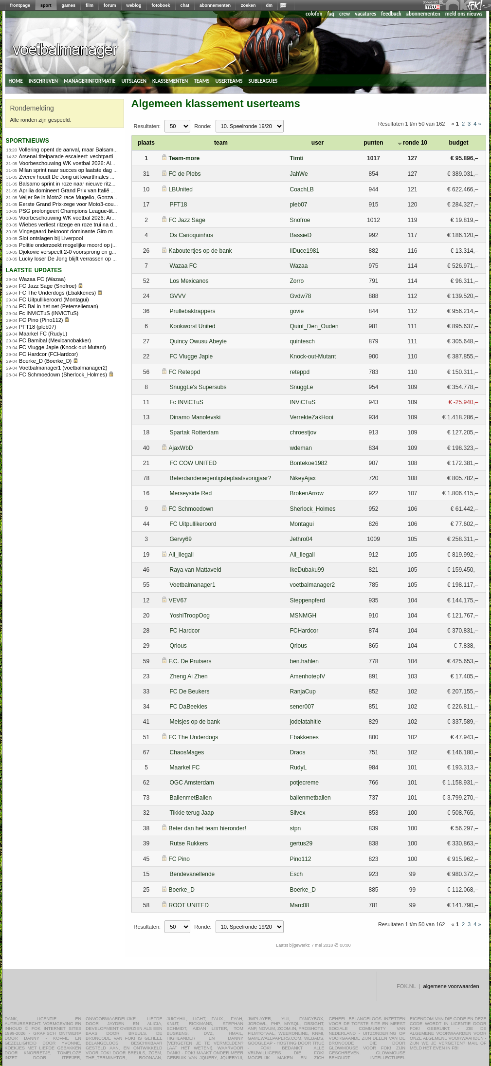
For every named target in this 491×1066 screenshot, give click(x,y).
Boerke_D (182, 889)
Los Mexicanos (189, 281)
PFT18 (178, 204)
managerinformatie (90, 80)
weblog (134, 5)
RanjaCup (303, 691)
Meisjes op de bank (195, 721)
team (221, 142)
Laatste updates (34, 269)
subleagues (263, 80)
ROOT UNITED (189, 905)
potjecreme (304, 782)
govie (297, 311)
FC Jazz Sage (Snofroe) (47, 286)
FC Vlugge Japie (191, 356)
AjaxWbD (181, 448)
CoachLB (302, 189)
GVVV (178, 296)
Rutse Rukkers (189, 843)
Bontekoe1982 (308, 463)
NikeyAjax (303, 478)
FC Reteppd (184, 372)
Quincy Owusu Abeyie (198, 341)
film (89, 5)
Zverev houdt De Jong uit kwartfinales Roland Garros (82, 177)
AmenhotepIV (308, 676)
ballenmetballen (310, 797)
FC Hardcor (185, 630)
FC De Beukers (190, 691)
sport (46, 5)
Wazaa (299, 265)
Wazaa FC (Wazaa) (42, 279)
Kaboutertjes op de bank (200, 250)
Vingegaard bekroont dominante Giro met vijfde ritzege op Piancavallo (102, 231)
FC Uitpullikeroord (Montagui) (54, 299)
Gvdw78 (300, 296)
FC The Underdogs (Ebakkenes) (57, 293)
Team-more (184, 158)
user (317, 142)
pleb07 (299, 204)
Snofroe (300, 220)
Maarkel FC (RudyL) (43, 334)
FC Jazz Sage (187, 220)
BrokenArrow (307, 493)
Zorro (297, 281)
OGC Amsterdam (192, 782)
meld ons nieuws (464, 14)
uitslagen (133, 80)
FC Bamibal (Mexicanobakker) (55, 340)
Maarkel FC (185, 767)
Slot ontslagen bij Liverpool (51, 238)
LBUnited (181, 189)
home (16, 80)
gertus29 (301, 843)
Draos (298, 752)
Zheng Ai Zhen (189, 676)
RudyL (298, 767)
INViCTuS (303, 402)
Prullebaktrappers (193, 311)
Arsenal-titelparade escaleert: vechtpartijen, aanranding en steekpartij (101, 156)
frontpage (20, 5)
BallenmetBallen (191, 797)
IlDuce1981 (305, 250)
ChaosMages (187, 752)
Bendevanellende (192, 874)
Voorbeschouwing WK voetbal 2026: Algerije (71, 163)
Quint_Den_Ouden (314, 326)
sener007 (302, 706)
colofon (314, 14)
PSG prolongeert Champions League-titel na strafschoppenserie (95, 211)
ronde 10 (412, 142)
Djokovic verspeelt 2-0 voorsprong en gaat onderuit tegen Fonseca (98, 252)
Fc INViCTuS (186, 402)
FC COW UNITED (193, 463)
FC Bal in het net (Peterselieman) (58, 306)
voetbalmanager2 (312, 584)
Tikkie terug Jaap (192, 812)
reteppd (300, 372)
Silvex (298, 812)
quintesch (302, 341)
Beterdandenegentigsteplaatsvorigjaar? (221, 478)
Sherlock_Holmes (313, 508)
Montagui (302, 524)
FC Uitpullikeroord (193, 524)
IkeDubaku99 (307, 569)
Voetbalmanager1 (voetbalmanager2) (63, 368)
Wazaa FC (183, 265)
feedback (391, 14)
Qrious (178, 645)
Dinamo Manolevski (195, 417)
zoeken (248, 5)
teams (201, 80)
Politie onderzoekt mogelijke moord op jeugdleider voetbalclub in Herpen (105, 245)
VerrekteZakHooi (311, 417)
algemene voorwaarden (451, 986)
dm (269, 5)
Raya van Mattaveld (195, 569)
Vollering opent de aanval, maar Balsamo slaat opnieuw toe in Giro (98, 149)
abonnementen (215, 5)
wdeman (301, 448)
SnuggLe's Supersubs (198, 387)
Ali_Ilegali (181, 554)
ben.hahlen (304, 661)
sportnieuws (27, 140)
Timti (297, 158)
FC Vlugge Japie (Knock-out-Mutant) (62, 347)
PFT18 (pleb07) (37, 327)
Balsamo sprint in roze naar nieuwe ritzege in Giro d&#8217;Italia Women (106, 184)
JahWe (299, 173)
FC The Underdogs (193, 737)
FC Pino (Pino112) (41, 320)
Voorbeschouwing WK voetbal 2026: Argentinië (74, 218)
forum (110, 5)
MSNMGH (303, 615)
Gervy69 (181, 539)
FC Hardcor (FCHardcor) (48, 354)
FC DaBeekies (188, 706)
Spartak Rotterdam (194, 432)
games (69, 5)
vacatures (365, 14)
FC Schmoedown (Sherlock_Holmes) (63, 374)
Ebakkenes (304, 737)
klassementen (170, 80)
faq (330, 14)
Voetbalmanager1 (193, 584)
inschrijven (43, 80)
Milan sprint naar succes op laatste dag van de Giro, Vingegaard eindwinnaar (110, 170)
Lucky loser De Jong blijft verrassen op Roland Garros (83, 259)
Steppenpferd (307, 600)
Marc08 (299, 905)
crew (344, 14)
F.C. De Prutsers (190, 661)
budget (459, 142)
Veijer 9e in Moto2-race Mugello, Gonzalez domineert (82, 197)
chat (185, 5)
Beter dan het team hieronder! (207, 828)
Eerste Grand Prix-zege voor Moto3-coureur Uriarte (80, 204)
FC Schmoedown (191, 508)
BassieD (301, 235)
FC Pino (179, 859)
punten (373, 142)
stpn (295, 828)
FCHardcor (304, 630)
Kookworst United (193, 326)
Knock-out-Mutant (313, 356)
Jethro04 (301, 539)
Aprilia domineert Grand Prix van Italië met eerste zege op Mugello (98, 190)
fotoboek (161, 5)
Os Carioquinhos (191, 235)
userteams (229, 80)
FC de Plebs (185, 173)
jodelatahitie (305, 721)
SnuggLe (301, 387)
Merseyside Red (191, 493)
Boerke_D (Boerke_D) (45, 361)
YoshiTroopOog (190, 615)
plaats (146, 142)
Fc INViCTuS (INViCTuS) (48, 313)
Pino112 (300, 859)
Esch (296, 874)
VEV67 (178, 600)
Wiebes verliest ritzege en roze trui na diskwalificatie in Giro (89, 224)
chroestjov (303, 432)
